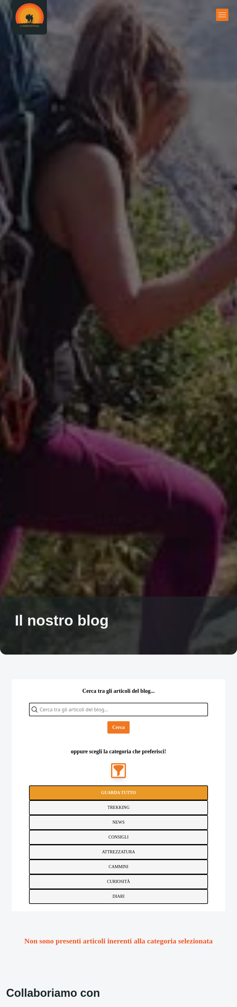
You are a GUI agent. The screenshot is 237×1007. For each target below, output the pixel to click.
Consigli (118, 837)
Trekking (118, 807)
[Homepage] (29, 17)
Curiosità (118, 881)
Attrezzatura (118, 852)
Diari (119, 896)
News (118, 822)
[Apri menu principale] (222, 15)
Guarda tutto (118, 792)
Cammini (118, 866)
